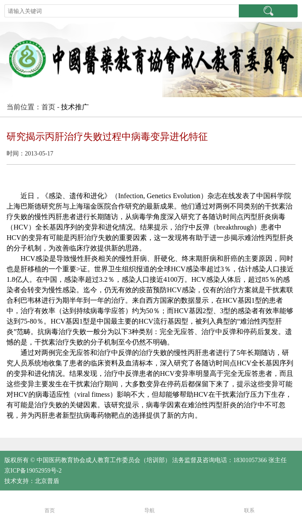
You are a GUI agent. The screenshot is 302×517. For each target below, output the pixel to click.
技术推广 (75, 107)
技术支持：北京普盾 (31, 481)
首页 (49, 510)
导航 (149, 510)
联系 (249, 510)
